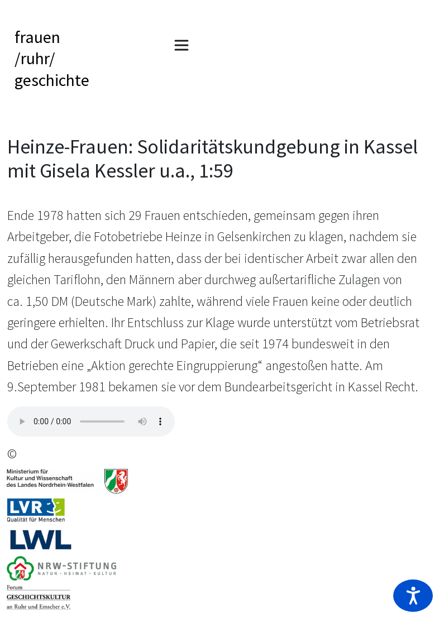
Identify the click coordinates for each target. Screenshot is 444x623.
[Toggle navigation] (181, 45)
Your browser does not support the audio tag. (91, 421)
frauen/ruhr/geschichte (52, 58)
